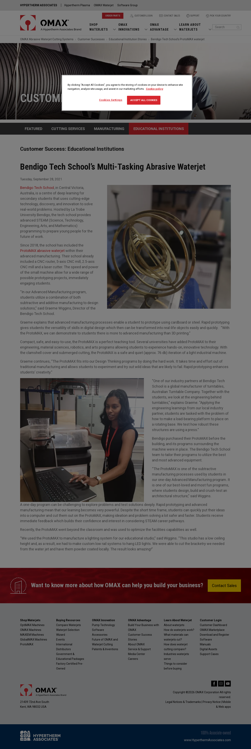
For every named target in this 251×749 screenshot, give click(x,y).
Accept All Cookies (143, 100)
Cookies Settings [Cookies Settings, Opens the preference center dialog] (110, 99)
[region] (127, 93)
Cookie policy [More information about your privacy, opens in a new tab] (154, 88)
